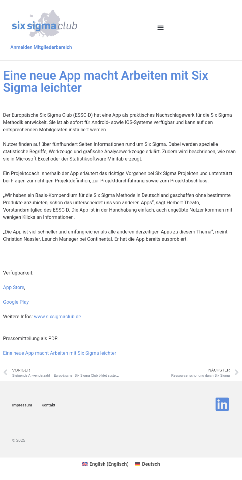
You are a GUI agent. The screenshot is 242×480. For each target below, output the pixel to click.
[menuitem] (105, 464)
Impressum (22, 405)
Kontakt (48, 405)
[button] (160, 27)
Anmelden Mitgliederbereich (41, 47)
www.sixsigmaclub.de (57, 316)
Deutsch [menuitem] (151, 464)
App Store (13, 287)
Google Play (16, 302)
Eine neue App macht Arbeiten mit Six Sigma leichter (59, 353)
